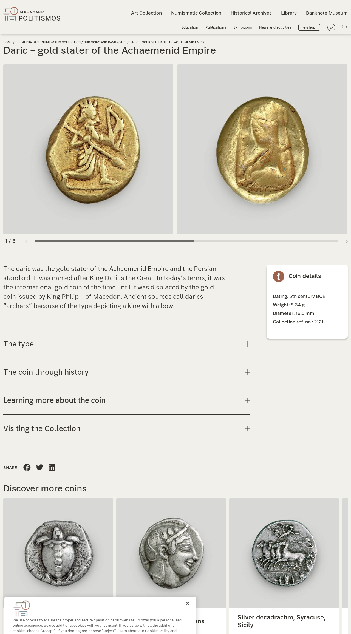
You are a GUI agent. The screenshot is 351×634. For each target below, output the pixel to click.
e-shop (309, 27)
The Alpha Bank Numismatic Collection (48, 42)
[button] (345, 241)
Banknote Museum (327, 13)
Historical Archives (251, 13)
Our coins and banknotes (105, 42)
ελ (331, 27)
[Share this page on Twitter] (52, 467)
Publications (215, 27)
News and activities (275, 27)
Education (189, 27)
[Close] (188, 613)
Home (7, 42)
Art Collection (146, 13)
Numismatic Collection (196, 13)
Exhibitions (242, 27)
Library (289, 13)
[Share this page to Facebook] (27, 467)
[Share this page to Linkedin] (39, 467)
